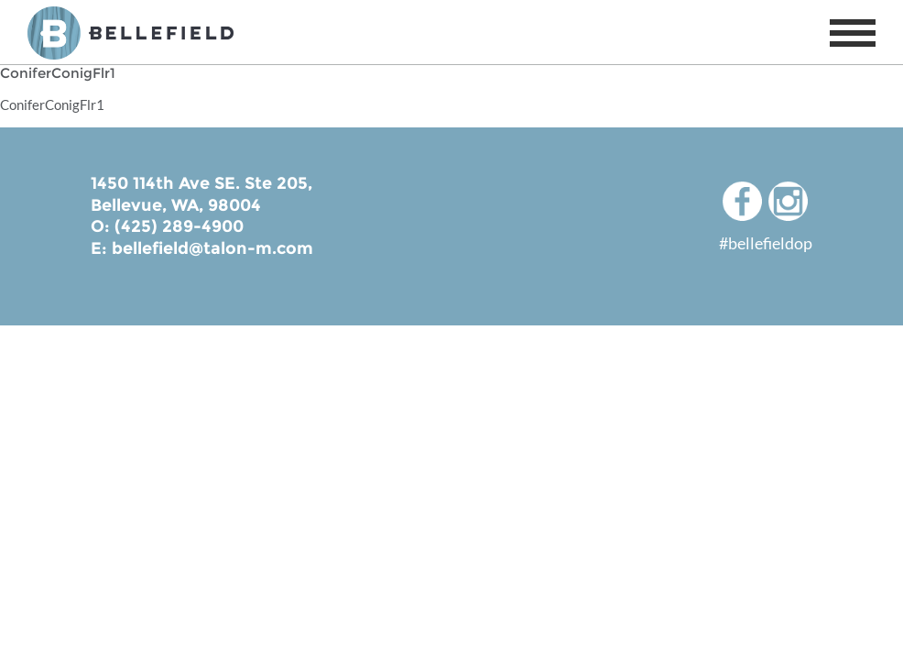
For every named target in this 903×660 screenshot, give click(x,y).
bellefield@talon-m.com (212, 248)
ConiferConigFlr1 (52, 104)
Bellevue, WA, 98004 (176, 205)
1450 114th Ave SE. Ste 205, (201, 183)
